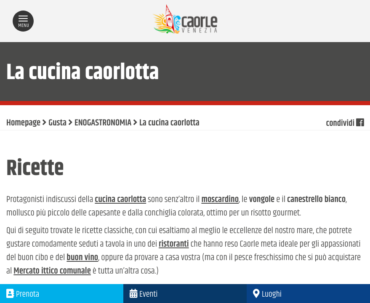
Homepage (23, 123)
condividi (344, 123)
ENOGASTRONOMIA (103, 123)
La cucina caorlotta (169, 123)
